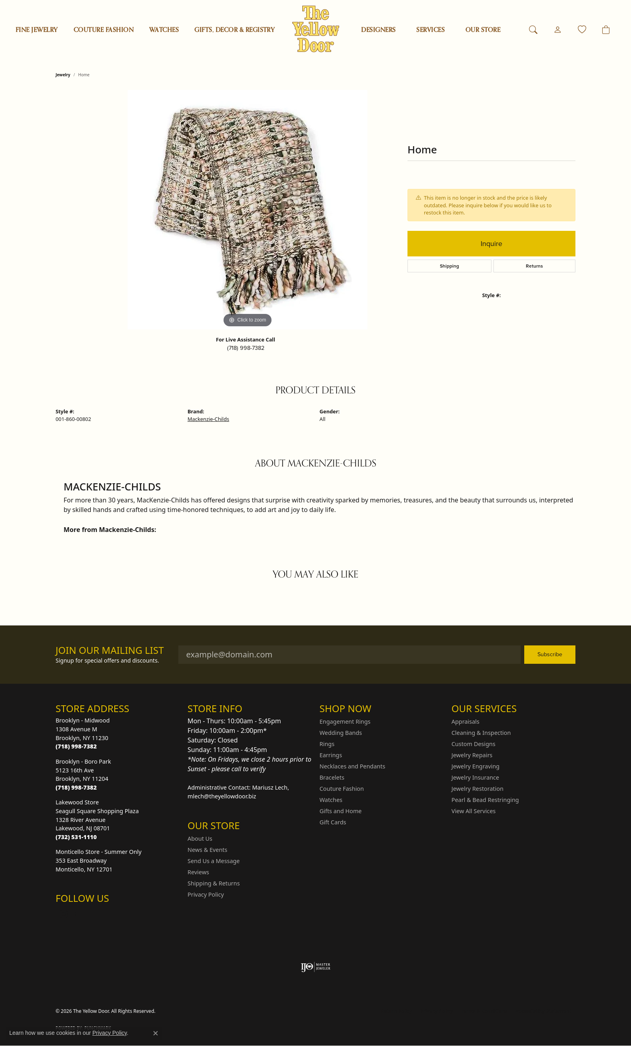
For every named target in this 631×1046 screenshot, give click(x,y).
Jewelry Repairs (471, 755)
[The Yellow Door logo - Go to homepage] (316, 29)
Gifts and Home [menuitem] (340, 811)
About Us (200, 838)
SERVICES (430, 30)
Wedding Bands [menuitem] (340, 732)
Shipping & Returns (214, 883)
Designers (378, 30)
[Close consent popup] (155, 1033)
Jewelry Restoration (477, 788)
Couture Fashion (104, 30)
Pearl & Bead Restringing (485, 800)
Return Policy (397, 1011)
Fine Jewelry (37, 30)
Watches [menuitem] (330, 800)
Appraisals (465, 721)
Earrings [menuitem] (330, 755)
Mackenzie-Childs (208, 419)
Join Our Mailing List (110, 650)
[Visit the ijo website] (316, 967)
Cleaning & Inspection (481, 732)
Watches (164, 30)
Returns (534, 265)
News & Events (207, 849)
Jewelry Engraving (475, 766)
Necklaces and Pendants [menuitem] (352, 766)
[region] (247, 209)
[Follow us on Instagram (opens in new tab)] (64, 914)
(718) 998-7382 (245, 347)
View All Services (473, 811)
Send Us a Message (214, 861)
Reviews (198, 872)
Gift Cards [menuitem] (332, 822)
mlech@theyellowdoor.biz (222, 796)
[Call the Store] (76, 746)
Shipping (449, 265)
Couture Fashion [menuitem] (341, 788)
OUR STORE (482, 30)
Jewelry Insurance (475, 777)
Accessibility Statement (543, 1011)
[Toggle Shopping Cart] (606, 30)
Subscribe (549, 654)
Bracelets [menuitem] (331, 777)
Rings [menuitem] (326, 744)
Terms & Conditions (484, 1011)
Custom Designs (473, 744)
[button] (533, 30)
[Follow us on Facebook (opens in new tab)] (83, 914)
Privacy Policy (206, 894)
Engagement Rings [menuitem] (345, 721)
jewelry (63, 74)
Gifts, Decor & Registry (234, 30)
